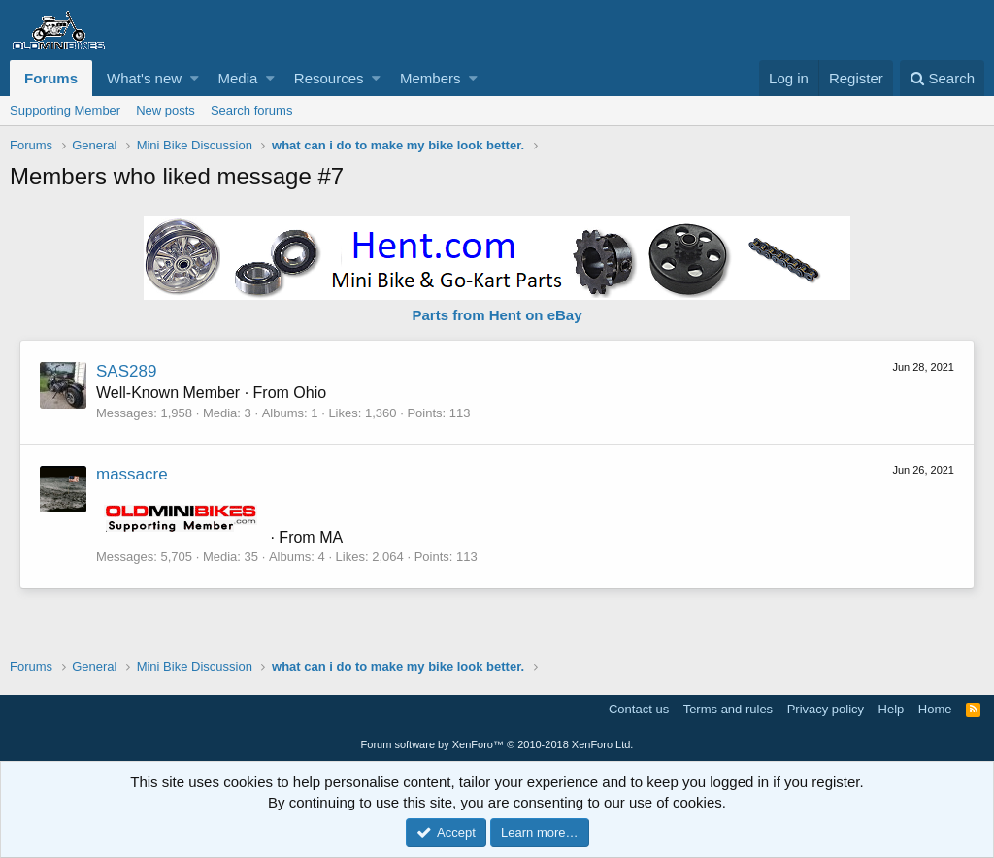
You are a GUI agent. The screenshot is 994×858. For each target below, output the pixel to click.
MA (331, 537)
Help (891, 709)
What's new (144, 78)
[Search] (942, 78)
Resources (329, 78)
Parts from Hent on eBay (496, 315)
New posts (165, 110)
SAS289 (126, 371)
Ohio (309, 392)
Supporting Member (65, 110)
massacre (132, 474)
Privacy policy (825, 709)
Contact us (639, 709)
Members (430, 78)
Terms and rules (728, 709)
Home (935, 709)
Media (238, 78)
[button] (194, 78)
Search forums (252, 110)
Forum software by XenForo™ (497, 744)
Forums (51, 78)
